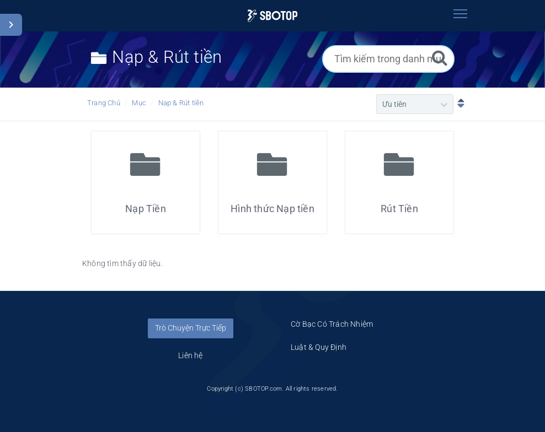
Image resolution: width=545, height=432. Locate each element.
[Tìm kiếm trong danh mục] (388, 59)
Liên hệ (190, 355)
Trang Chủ (103, 103)
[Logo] (272, 16)
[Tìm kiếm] (440, 58)
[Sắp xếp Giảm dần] (458, 104)
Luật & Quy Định (318, 347)
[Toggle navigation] (460, 14)
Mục (139, 103)
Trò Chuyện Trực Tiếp (190, 327)
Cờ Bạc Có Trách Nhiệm (332, 324)
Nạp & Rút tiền (181, 103)
